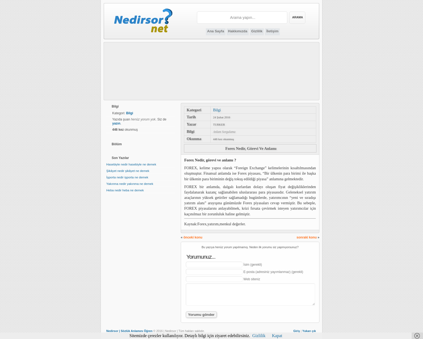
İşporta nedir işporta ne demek (127, 177)
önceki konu (192, 237)
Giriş (296, 331)
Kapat (277, 335)
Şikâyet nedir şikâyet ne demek (127, 170)
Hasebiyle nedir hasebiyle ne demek (131, 164)
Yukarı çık (309, 331)
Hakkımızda (237, 31)
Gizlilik (256, 31)
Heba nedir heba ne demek (125, 190)
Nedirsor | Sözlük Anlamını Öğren (129, 331)
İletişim (272, 31)
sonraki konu (306, 237)
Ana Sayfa (215, 31)
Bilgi (217, 110)
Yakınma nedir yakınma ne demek (129, 183)
